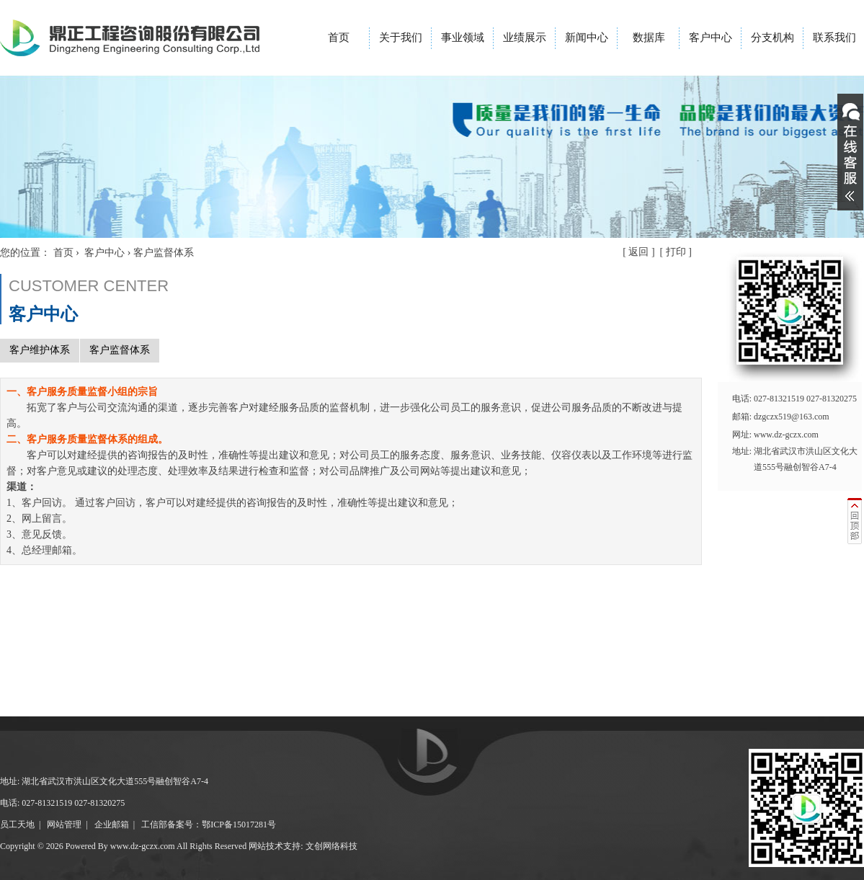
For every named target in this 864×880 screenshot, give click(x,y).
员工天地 (17, 824)
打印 (676, 251)
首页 (338, 37)
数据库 (649, 37)
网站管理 (64, 824)
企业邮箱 (111, 824)
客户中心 (710, 37)
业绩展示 (524, 37)
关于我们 (400, 37)
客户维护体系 (39, 350)
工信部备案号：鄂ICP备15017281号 (208, 824)
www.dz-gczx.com (786, 435)
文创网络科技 (331, 846)
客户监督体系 (119, 350)
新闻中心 (586, 37)
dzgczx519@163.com (791, 417)
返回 (638, 251)
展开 (850, 152)
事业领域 (462, 37)
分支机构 (772, 37)
